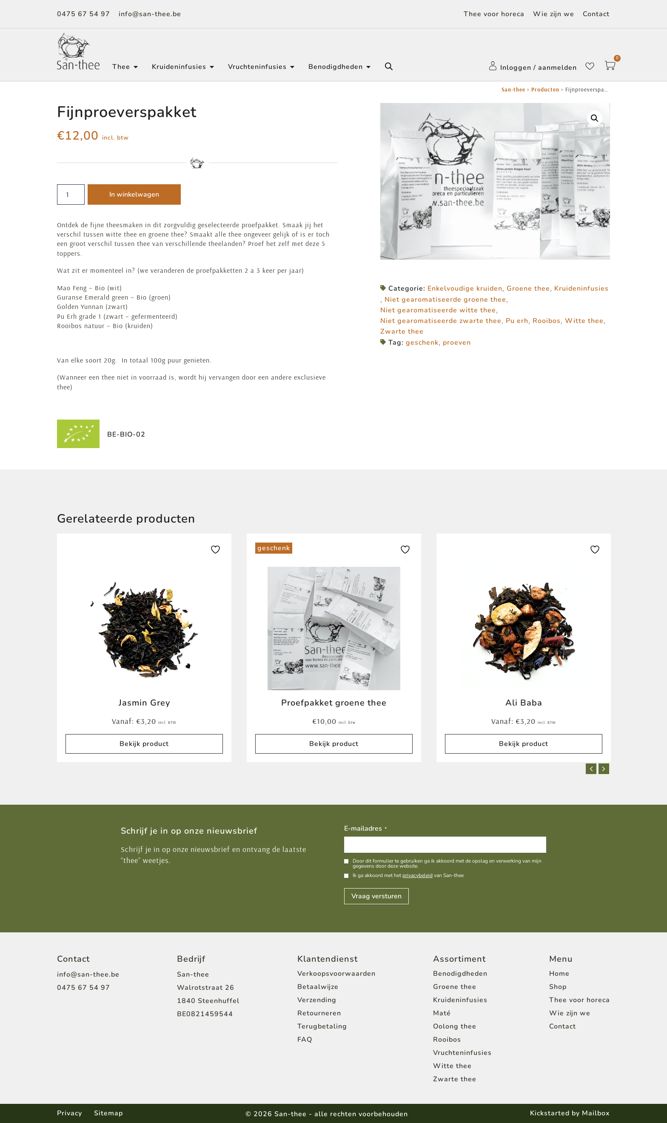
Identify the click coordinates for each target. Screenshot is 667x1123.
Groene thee (528, 288)
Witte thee (584, 320)
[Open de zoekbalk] (389, 66)
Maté (442, 1013)
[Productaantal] (71, 194)
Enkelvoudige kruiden (465, 288)
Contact (596, 14)
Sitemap (109, 1113)
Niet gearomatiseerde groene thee (445, 299)
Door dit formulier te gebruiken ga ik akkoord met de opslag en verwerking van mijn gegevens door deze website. (447, 863)
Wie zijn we (553, 14)
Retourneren (319, 1013)
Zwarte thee (402, 331)
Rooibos (547, 320)
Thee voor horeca (494, 14)
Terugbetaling (322, 1026)
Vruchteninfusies (462, 1052)
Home (559, 973)
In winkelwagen (134, 194)
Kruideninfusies (581, 288)
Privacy (69, 1113)
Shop (558, 986)
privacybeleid (417, 875)
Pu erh (517, 320)
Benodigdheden (460, 973)
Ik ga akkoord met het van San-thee (408, 875)
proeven (457, 342)
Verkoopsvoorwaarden (336, 973)
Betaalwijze (318, 986)
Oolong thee (454, 1026)
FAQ (304, 1039)
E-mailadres (365, 829)
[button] (594, 118)
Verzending (316, 1000)
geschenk (422, 342)
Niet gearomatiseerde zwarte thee (441, 320)
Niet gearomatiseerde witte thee (438, 310)
